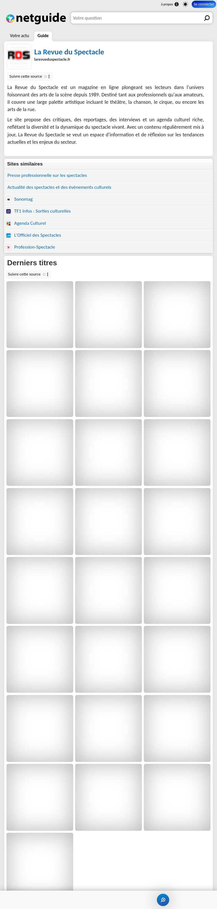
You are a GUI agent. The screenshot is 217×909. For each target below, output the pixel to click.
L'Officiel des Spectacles (33, 235)
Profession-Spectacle (30, 247)
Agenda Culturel (26, 223)
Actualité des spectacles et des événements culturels (59, 187)
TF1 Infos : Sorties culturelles (38, 211)
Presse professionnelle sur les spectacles (47, 175)
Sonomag (19, 199)
